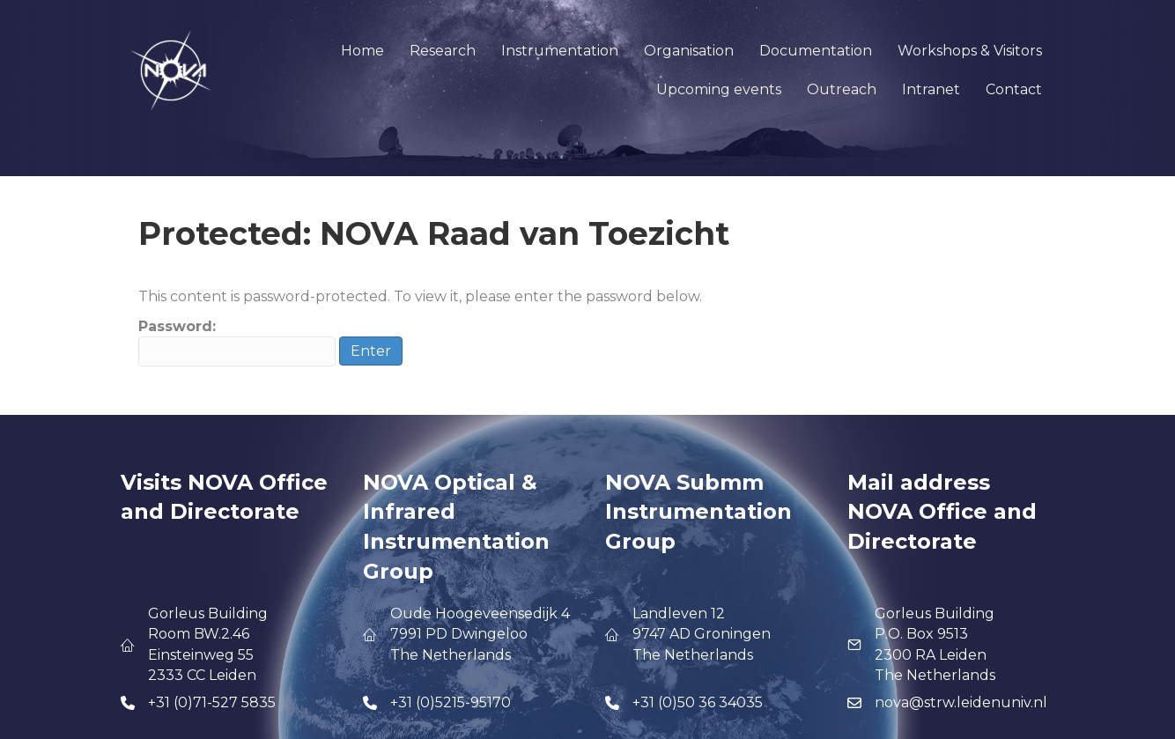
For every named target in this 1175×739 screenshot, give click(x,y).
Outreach (841, 89)
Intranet (931, 89)
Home (362, 50)
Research (443, 50)
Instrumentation (559, 50)
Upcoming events (718, 89)
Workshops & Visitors (970, 50)
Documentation (815, 50)
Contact (1014, 89)
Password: (237, 342)
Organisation (689, 50)
